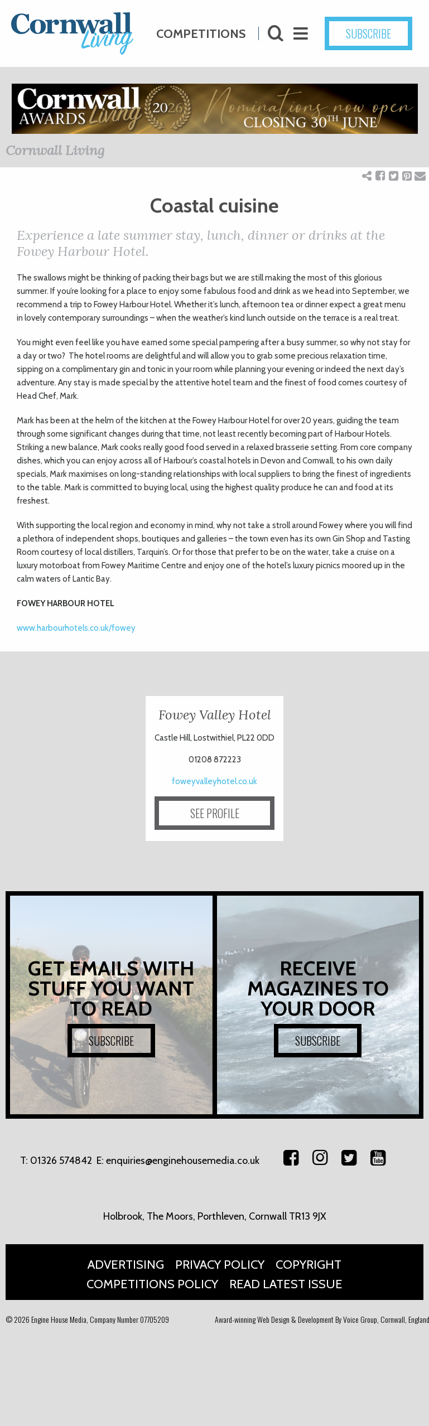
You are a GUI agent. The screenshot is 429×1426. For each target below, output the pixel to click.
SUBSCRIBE (383, 33)
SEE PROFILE (214, 813)
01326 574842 (61, 1160)
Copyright (308, 1264)
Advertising (126, 1264)
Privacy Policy (219, 1264)
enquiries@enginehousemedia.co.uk (182, 1160)
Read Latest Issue (286, 1284)
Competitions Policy (152, 1284)
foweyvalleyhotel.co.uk (214, 781)
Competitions (200, 30)
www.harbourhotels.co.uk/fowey (77, 628)
